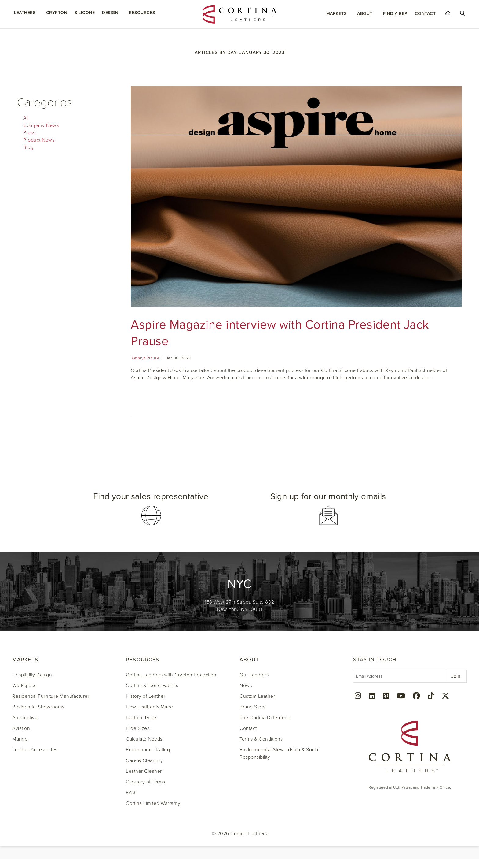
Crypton (57, 12)
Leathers (24, 12)
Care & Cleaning (144, 760)
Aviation (21, 728)
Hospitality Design (32, 675)
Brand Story (253, 707)
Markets (336, 13)
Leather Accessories (34, 750)
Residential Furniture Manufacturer (50, 696)
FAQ (130, 793)
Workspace (24, 685)
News (246, 685)
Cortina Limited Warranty (153, 803)
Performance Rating (148, 750)
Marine (19, 739)
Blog (28, 147)
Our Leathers (254, 675)
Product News (38, 140)
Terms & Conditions (261, 739)
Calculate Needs (144, 739)
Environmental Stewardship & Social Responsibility (279, 753)
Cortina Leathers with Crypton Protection (171, 675)
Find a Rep (395, 13)
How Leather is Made (149, 707)
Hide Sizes (137, 728)
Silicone (85, 12)
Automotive (25, 718)
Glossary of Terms (145, 782)
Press (29, 133)
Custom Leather (257, 696)
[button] (151, 509)
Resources (142, 12)
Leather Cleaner (144, 771)
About (364, 13)
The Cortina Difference (265, 718)
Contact (425, 13)
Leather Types (142, 718)
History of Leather (145, 696)
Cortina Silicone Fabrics (152, 685)
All (26, 118)
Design (110, 12)
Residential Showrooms (38, 707)
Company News (41, 125)
